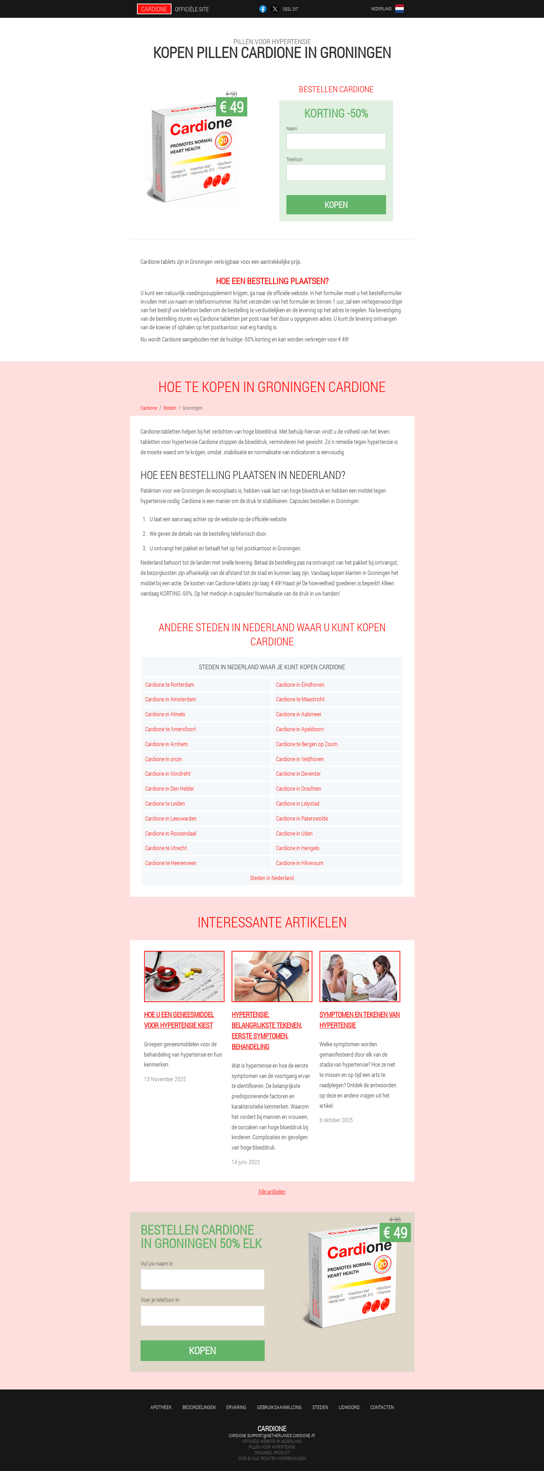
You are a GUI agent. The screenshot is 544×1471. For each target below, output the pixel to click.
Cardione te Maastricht (300, 699)
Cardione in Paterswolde (302, 818)
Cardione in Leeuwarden (171, 818)
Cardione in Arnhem (166, 744)
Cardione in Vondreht (168, 773)
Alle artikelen (272, 1191)
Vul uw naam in (157, 1263)
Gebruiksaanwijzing (279, 1407)
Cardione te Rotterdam (169, 684)
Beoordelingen (199, 1407)
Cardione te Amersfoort (170, 729)
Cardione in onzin (163, 759)
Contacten (382, 1407)
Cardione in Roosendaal (170, 833)
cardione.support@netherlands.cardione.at (272, 1435)
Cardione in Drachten (298, 788)
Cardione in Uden (294, 833)
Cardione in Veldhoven (300, 759)
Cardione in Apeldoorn (300, 729)
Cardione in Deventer (298, 773)
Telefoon (294, 159)
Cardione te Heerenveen (171, 863)
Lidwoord (349, 1407)
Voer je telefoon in (160, 1300)
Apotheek (161, 1407)
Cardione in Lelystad (297, 803)
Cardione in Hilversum (299, 863)
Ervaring (236, 1407)
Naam (291, 128)
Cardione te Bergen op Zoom (307, 744)
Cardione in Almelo (165, 714)
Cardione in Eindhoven (300, 684)
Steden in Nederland (272, 877)
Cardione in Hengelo (297, 848)
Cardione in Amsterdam (170, 699)
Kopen (336, 204)
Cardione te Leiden (165, 803)
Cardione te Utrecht (166, 848)
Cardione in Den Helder (169, 788)
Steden (320, 1407)
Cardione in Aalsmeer (299, 714)
